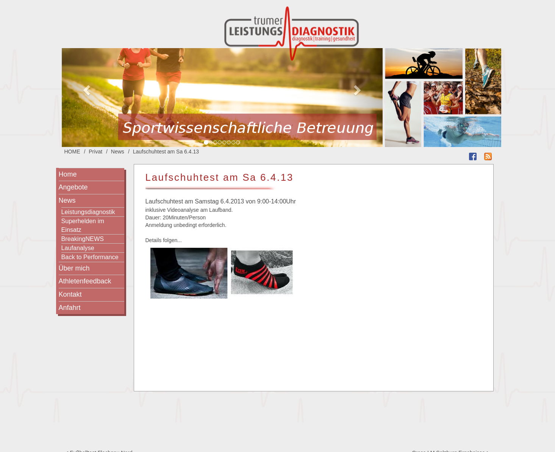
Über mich (74, 268)
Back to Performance (90, 256)
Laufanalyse (77, 247)
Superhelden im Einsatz (82, 225)
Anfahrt (70, 307)
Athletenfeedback (85, 281)
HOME (72, 152)
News (117, 152)
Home (68, 174)
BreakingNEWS (82, 238)
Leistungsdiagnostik (88, 211)
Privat (95, 152)
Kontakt (70, 294)
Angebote (73, 187)
